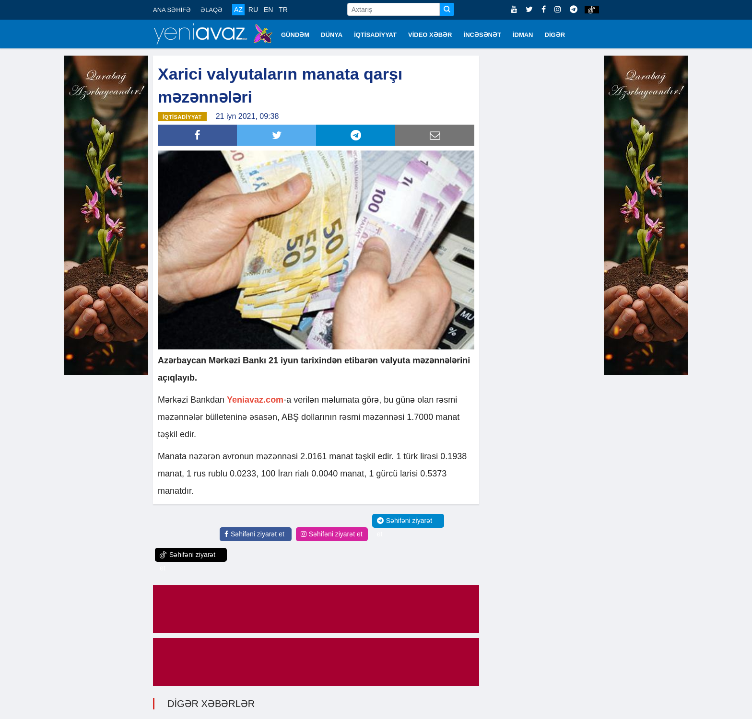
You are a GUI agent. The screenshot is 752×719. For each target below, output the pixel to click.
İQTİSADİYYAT (375, 34)
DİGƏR (555, 34)
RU (253, 9)
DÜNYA (331, 34)
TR (283, 9)
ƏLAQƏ (211, 9)
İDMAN (523, 34)
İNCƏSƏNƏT (482, 34)
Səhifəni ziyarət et (254, 534)
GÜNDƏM (295, 34)
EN (268, 9)
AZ (238, 9)
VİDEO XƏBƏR (430, 34)
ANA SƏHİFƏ (172, 9)
